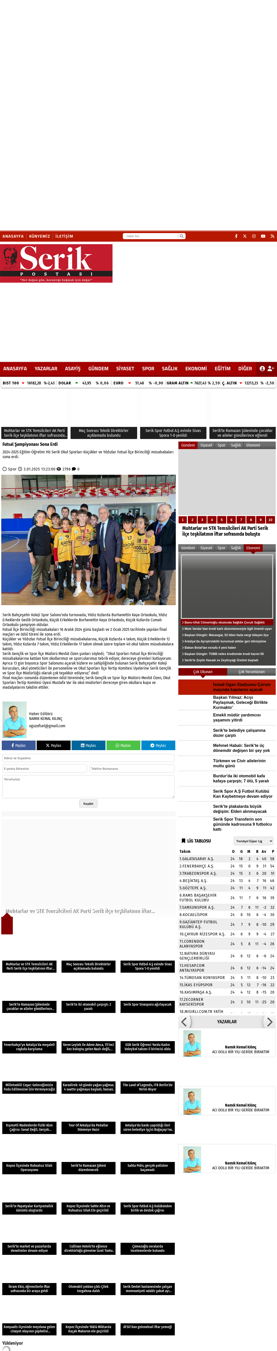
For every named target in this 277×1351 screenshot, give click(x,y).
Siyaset (125, 368)
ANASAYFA (15, 368)
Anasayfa (13, 236)
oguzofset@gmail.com (47, 725)
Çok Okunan (202, 671)
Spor (148, 368)
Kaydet (88, 803)
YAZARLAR (46, 368)
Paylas (19, 745)
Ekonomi (196, 368)
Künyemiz (39, 236)
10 (270, 520)
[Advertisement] (138, 320)
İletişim (64, 236)
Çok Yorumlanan (252, 671)
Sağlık (170, 368)
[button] (184, 1021)
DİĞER (245, 368)
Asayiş (73, 368)
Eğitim (223, 368)
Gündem (98, 368)
